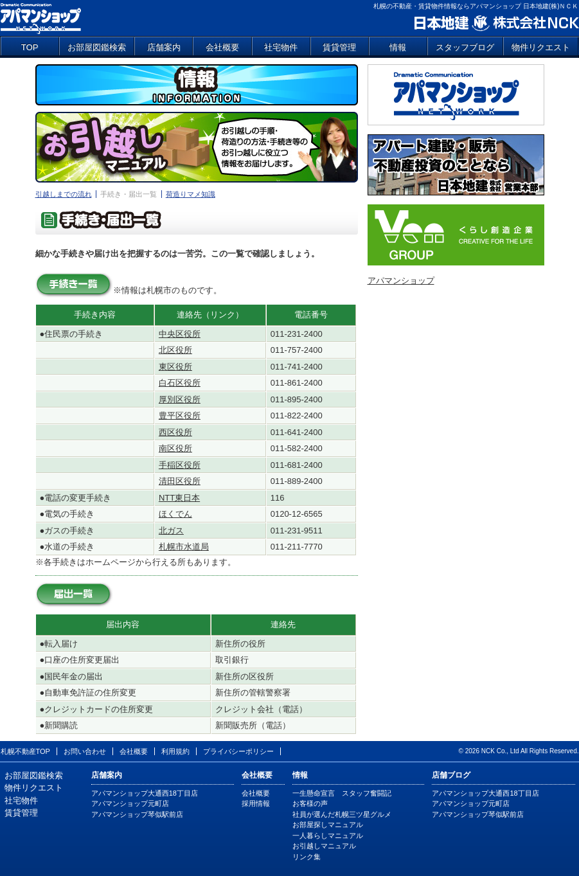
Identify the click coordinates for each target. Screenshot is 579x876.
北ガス (171, 530)
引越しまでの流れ (63, 194)
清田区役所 (179, 481)
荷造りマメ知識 (190, 194)
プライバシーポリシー (238, 751)
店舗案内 (164, 47)
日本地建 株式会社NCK (496, 23)
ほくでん (175, 514)
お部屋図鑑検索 (96, 47)
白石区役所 (179, 383)
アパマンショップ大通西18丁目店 (144, 793)
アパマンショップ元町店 (130, 803)
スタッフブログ (465, 47)
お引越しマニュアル (324, 846)
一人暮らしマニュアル (327, 835)
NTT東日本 (179, 498)
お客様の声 (310, 803)
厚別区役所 (179, 399)
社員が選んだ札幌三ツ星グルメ (341, 814)
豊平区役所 (179, 415)
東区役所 (175, 366)
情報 (397, 47)
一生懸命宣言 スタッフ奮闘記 (341, 793)
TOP (30, 47)
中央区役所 (179, 334)
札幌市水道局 (184, 546)
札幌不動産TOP (25, 751)
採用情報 (256, 803)
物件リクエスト (541, 47)
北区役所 (175, 350)
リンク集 (306, 857)
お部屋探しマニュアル (327, 824)
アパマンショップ (41, 18)
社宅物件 (281, 47)
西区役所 (175, 432)
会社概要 (222, 47)
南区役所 (175, 448)
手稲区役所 (179, 465)
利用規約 (175, 751)
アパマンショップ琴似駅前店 (137, 814)
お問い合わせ (85, 751)
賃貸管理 (339, 47)
